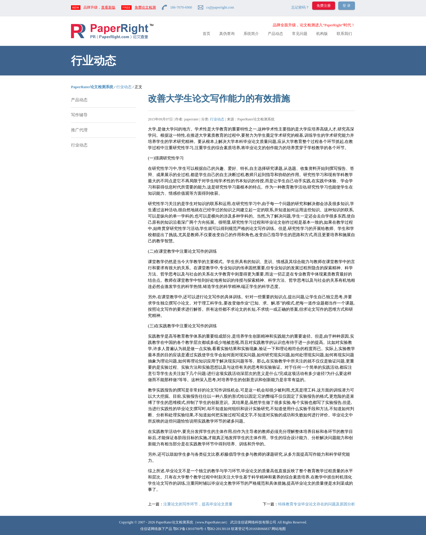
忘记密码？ (300, 7)
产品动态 (275, 33)
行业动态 (124, 87)
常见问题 (299, 33)
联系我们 (344, 33)
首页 (206, 33)
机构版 (322, 33)
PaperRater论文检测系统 (92, 87)
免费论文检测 (145, 7)
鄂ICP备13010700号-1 (189, 529)
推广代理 (79, 130)
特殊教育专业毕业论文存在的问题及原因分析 (316, 504)
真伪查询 (227, 33)
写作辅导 (79, 115)
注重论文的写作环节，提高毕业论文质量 (198, 504)
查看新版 (108, 7)
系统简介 (251, 33)
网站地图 (279, 529)
